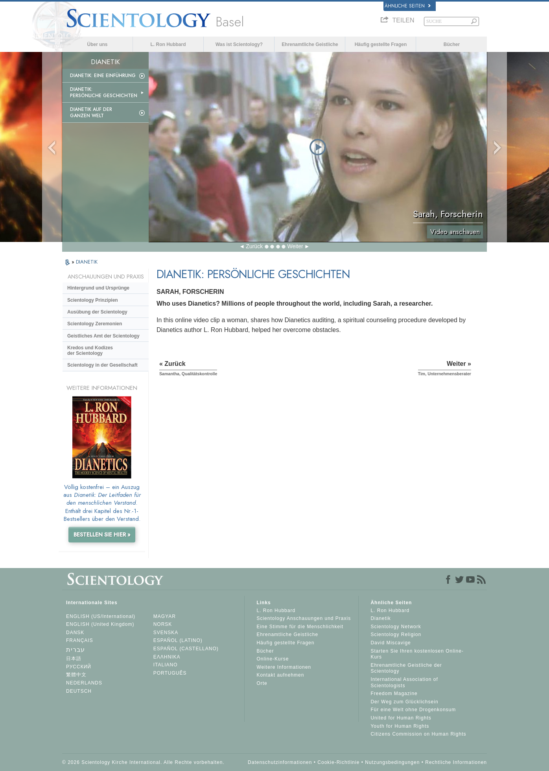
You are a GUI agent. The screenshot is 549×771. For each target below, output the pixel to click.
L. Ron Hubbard (168, 44)
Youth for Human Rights (399, 726)
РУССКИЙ (78, 667)
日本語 (73, 658)
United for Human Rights (400, 718)
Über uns (97, 44)
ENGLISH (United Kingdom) (100, 624)
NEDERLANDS (84, 683)
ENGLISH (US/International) (100, 616)
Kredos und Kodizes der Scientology (90, 350)
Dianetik (380, 618)
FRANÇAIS (79, 640)
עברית (75, 649)
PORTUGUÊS (170, 673)
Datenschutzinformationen (280, 762)
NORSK (162, 624)
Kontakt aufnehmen (280, 675)
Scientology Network (395, 626)
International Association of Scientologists (404, 682)
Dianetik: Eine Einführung (103, 75)
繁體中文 (76, 674)
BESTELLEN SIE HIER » (102, 535)
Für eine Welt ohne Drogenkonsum (413, 709)
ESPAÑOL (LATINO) (178, 640)
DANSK (75, 632)
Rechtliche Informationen (456, 762)
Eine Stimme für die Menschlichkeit (299, 626)
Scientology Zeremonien (94, 323)
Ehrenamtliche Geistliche (310, 44)
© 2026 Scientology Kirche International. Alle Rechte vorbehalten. (143, 762)
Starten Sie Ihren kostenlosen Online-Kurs (416, 654)
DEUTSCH (79, 691)
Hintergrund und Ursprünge (98, 288)
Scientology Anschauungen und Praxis (303, 618)
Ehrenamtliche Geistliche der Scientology (406, 668)
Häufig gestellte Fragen (381, 44)
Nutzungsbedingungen (392, 762)
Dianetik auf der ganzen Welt (91, 112)
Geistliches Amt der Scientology (103, 336)
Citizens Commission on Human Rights (418, 734)
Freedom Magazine (393, 693)
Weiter (295, 246)
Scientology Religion (395, 634)
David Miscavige (390, 643)
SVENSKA (166, 632)
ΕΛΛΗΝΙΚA (167, 657)
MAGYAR (164, 616)
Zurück (254, 246)
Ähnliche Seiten (408, 5)
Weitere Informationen (283, 667)
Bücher (452, 44)
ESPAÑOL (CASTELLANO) (186, 648)
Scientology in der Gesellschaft (102, 365)
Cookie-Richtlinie (338, 762)
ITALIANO (165, 665)
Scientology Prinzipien (92, 300)
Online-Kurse (272, 659)
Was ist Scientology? (239, 44)
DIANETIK (87, 262)
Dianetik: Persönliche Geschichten (103, 92)
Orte (261, 683)
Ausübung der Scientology (97, 312)
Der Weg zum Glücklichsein (404, 702)
